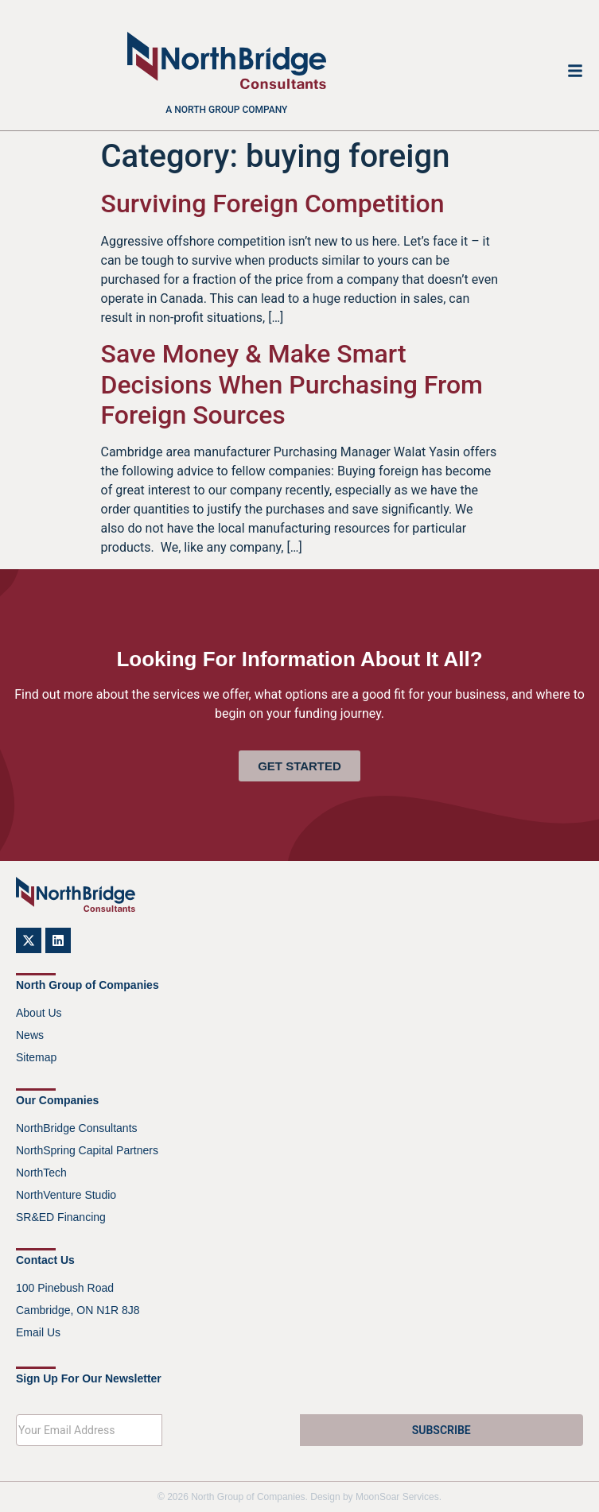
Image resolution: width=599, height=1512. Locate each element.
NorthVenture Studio (66, 1194)
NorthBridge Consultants (77, 1128)
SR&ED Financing (61, 1217)
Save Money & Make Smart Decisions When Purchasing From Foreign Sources (292, 384)
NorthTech (41, 1172)
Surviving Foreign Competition (273, 203)
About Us (39, 1012)
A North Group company (226, 109)
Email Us (38, 1332)
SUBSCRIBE (441, 1430)
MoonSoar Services (397, 1496)
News (30, 1035)
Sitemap (36, 1057)
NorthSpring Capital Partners (87, 1150)
